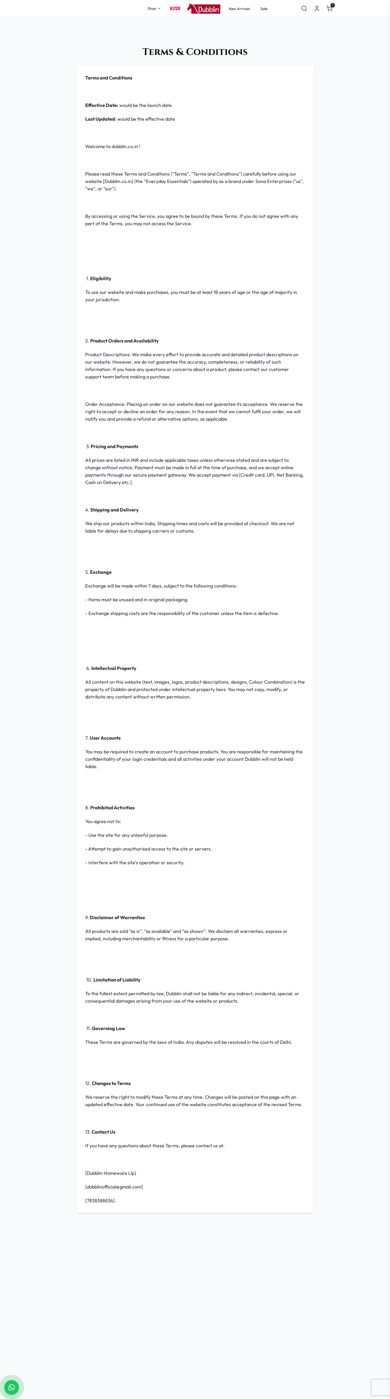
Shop (154, 8)
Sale (263, 8)
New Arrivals (239, 8)
